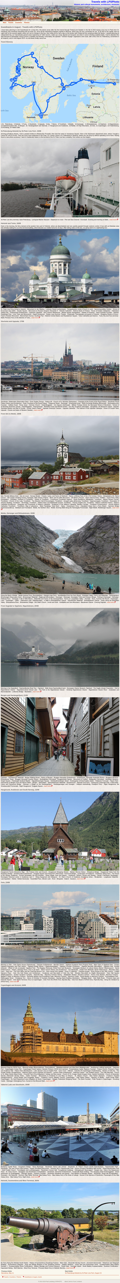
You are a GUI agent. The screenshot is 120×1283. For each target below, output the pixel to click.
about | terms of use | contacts (73, 1281)
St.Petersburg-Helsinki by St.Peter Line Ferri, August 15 (83, 1273)
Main (4, 22)
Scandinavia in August (31, 1277)
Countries (18, 22)
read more (114, 219)
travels (40, 1277)
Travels (10, 22)
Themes (26, 22)
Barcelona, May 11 (7, 1273)
